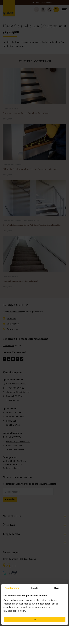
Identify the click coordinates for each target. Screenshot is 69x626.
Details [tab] (34, 588)
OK (34, 619)
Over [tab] (56, 588)
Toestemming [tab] (12, 588)
